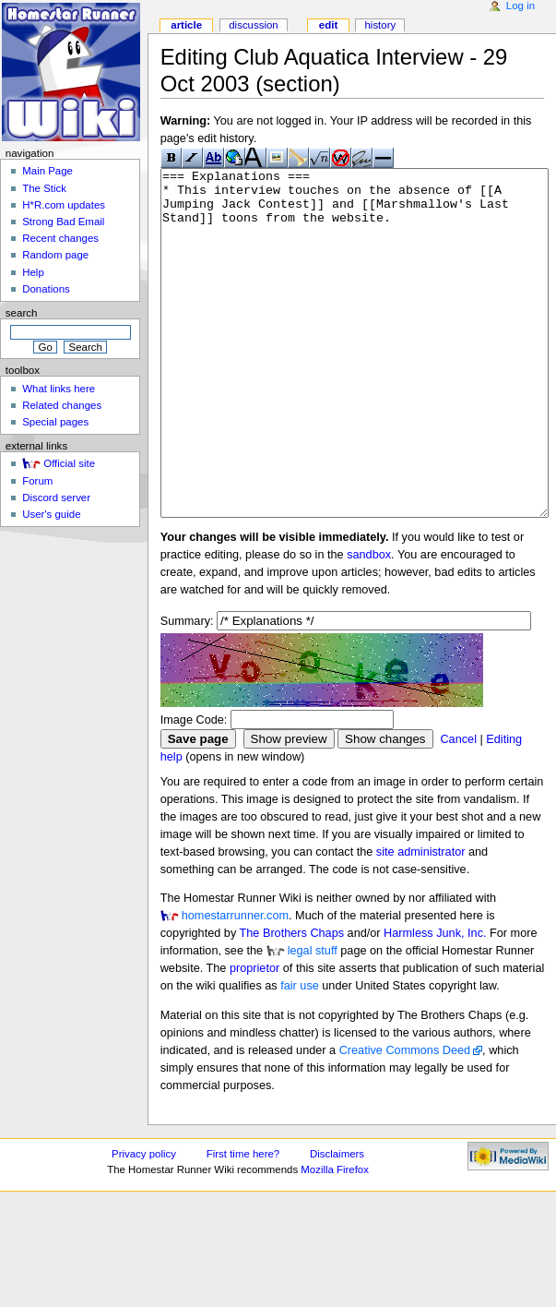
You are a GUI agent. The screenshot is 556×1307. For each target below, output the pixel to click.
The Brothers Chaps (292, 1002)
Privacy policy (144, 1223)
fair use (299, 1055)
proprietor (254, 1037)
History (380, 24)
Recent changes (60, 238)
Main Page (47, 170)
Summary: (187, 690)
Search (22, 312)
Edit (328, 24)
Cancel (458, 808)
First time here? (243, 1223)
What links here (58, 388)
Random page (55, 254)
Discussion (253, 24)
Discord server (56, 497)
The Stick (44, 188)
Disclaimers (337, 1223)
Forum (37, 480)
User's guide (51, 514)
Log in (520, 5)
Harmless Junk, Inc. (435, 1002)
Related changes (61, 405)
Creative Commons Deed (404, 1119)
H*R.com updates (63, 204)
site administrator (421, 921)
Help (33, 272)
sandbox (369, 624)
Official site (69, 463)
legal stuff (312, 1019)
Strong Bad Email (63, 221)
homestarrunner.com (235, 984)
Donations (46, 288)
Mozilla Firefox (335, 1238)
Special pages (55, 421)
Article (186, 24)
